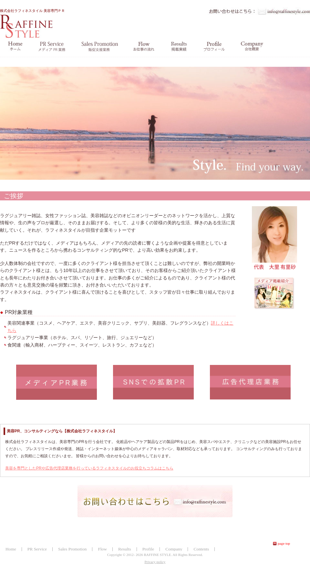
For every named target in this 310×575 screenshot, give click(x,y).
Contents (201, 549)
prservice (52, 47)
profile (214, 47)
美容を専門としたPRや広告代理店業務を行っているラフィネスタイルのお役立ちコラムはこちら (89, 468)
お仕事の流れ (144, 47)
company (252, 47)
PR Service (37, 549)
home (15, 47)
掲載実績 (179, 47)
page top (284, 543)
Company (173, 549)
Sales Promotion (72, 549)
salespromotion (99, 47)
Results (124, 549)
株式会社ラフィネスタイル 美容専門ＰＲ (32, 23)
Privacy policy (155, 562)
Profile (148, 549)
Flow (102, 549)
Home (10, 549)
